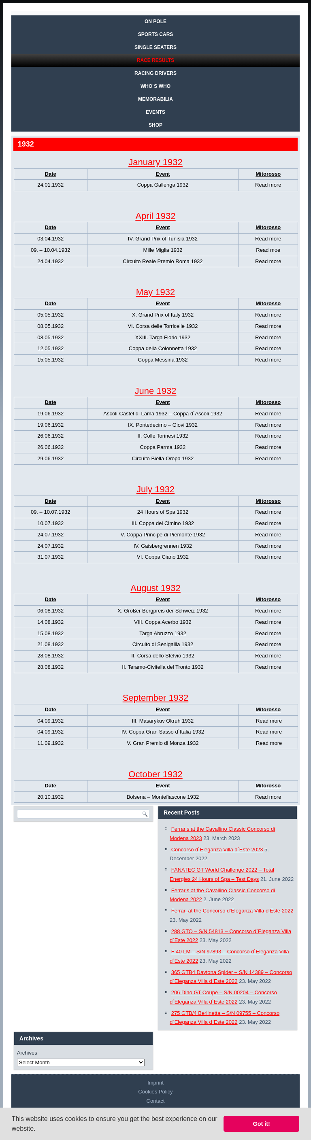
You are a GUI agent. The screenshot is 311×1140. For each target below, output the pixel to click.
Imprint (155, 1083)
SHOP (155, 125)
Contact (156, 1101)
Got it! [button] (261, 1124)
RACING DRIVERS (155, 73)
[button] (38, 1129)
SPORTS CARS (155, 34)
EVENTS (155, 112)
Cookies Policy (155, 1092)
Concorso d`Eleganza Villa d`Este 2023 (217, 849)
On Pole (155, 21)
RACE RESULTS (155, 60)
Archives (27, 1053)
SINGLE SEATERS (155, 47)
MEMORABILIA (155, 99)
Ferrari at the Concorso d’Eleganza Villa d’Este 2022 (232, 911)
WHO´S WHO (155, 86)
